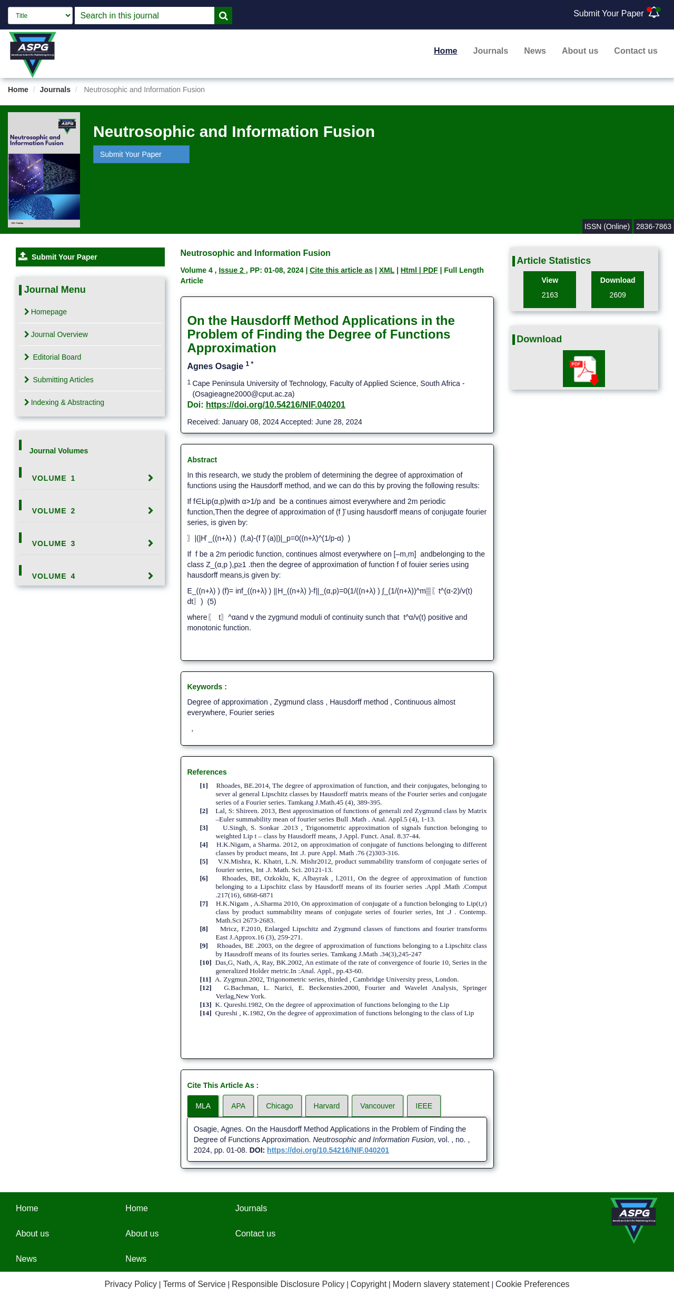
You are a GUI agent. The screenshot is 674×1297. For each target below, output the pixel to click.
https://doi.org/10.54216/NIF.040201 (275, 404)
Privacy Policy (130, 1284)
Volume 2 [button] (54, 511)
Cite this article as (341, 270)
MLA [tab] (203, 1106)
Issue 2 (232, 270)
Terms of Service (194, 1284)
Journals (491, 50)
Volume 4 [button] (54, 576)
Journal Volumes (58, 451)
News (535, 50)
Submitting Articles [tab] (59, 379)
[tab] (90, 478)
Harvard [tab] (327, 1106)
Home (445, 50)
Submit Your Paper (608, 13)
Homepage (45, 312)
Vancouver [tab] (377, 1106)
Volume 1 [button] (54, 478)
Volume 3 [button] (54, 543)
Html (410, 270)
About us (580, 50)
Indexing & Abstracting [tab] (64, 402)
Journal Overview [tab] (56, 334)
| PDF (428, 270)
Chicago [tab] (279, 1106)
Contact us (636, 50)
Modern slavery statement (441, 1284)
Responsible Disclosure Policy (288, 1284)
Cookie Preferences (532, 1284)
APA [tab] (238, 1106)
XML (386, 270)
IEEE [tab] (423, 1106)
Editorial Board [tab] (53, 357)
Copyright (368, 1284)
